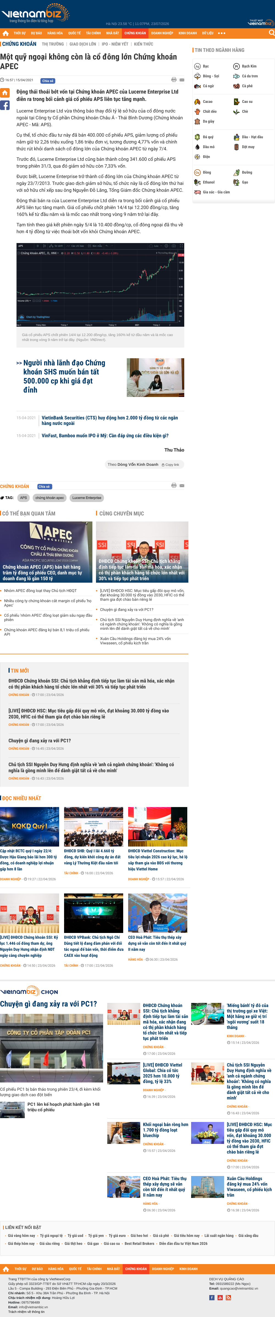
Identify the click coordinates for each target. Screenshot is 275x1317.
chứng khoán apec (49, 497)
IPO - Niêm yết (115, 44)
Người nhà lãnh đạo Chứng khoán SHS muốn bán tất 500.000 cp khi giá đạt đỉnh (64, 376)
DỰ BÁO (36, 33)
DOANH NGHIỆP (162, 33)
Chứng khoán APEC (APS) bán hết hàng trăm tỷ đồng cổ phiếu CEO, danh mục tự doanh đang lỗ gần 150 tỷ (42, 573)
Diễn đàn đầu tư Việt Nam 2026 (183, 1244)
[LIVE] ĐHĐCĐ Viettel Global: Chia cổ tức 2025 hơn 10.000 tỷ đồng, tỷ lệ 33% (162, 1073)
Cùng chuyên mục (122, 513)
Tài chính (71, 873)
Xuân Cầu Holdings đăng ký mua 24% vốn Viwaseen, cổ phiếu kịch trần (135, 641)
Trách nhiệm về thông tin (26, 1312)
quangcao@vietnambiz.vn (239, 1288)
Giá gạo (93, 1244)
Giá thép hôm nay (21, 1244)
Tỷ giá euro (117, 1236)
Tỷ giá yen (96, 1236)
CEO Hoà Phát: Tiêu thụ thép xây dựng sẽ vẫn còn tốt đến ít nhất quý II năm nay (157, 943)
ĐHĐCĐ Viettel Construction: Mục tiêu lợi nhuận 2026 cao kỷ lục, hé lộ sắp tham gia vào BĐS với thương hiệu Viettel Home (158, 860)
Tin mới (20, 670)
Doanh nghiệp (10, 879)
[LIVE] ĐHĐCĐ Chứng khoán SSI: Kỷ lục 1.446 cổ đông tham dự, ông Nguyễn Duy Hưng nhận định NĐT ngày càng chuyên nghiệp (29, 946)
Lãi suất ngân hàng (219, 1236)
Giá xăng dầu (248, 1236)
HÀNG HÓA (55, 33)
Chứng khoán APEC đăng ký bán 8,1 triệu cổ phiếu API (46, 632)
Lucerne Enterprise (86, 497)
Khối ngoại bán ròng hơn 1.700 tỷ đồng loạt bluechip (165, 1130)
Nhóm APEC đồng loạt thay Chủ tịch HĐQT (40, 591)
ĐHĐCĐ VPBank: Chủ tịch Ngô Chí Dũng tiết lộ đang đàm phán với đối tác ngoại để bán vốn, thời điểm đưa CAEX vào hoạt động (93, 946)
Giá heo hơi (139, 1236)
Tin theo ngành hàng (219, 50)
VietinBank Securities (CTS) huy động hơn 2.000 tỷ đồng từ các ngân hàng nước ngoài (110, 420)
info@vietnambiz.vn (33, 1307)
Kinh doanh (235, 1036)
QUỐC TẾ (74, 33)
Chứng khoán (19, 44)
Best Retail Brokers (140, 1244)
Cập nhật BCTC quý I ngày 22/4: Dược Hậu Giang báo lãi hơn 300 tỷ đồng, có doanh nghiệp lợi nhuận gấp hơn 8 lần (28, 860)
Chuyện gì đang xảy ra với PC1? (126, 610)
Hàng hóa (135, 959)
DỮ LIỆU (207, 33)
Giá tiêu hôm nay (187, 1236)
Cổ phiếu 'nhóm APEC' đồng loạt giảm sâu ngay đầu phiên (48, 617)
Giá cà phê (161, 1236)
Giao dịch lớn (83, 44)
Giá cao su (112, 1244)
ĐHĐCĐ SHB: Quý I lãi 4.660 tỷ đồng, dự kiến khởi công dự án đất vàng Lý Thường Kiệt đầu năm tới (92, 856)
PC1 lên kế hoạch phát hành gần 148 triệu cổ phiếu (64, 1107)
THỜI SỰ (20, 33)
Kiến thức (143, 44)
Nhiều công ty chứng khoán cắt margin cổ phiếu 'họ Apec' (47, 603)
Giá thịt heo (73, 1244)
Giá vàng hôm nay (21, 1236)
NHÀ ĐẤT (112, 33)
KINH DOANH (188, 33)
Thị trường (53, 44)
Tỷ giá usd (75, 1236)
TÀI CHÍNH (93, 33)
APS (23, 497)
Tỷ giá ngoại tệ (51, 1236)
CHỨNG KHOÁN (135, 33)
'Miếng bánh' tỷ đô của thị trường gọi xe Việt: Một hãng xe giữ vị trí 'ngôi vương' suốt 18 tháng (247, 1016)
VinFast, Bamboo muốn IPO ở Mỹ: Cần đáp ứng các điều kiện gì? (105, 436)
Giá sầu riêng (50, 1244)
